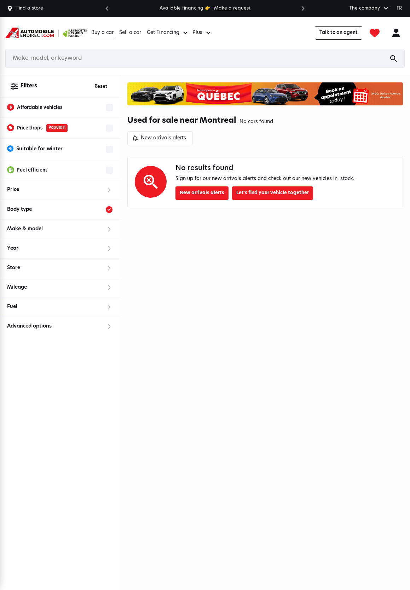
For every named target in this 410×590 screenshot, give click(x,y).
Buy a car (102, 32)
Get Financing (168, 33)
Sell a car (130, 32)
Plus (202, 33)
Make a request (232, 8)
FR (399, 8)
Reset (100, 86)
